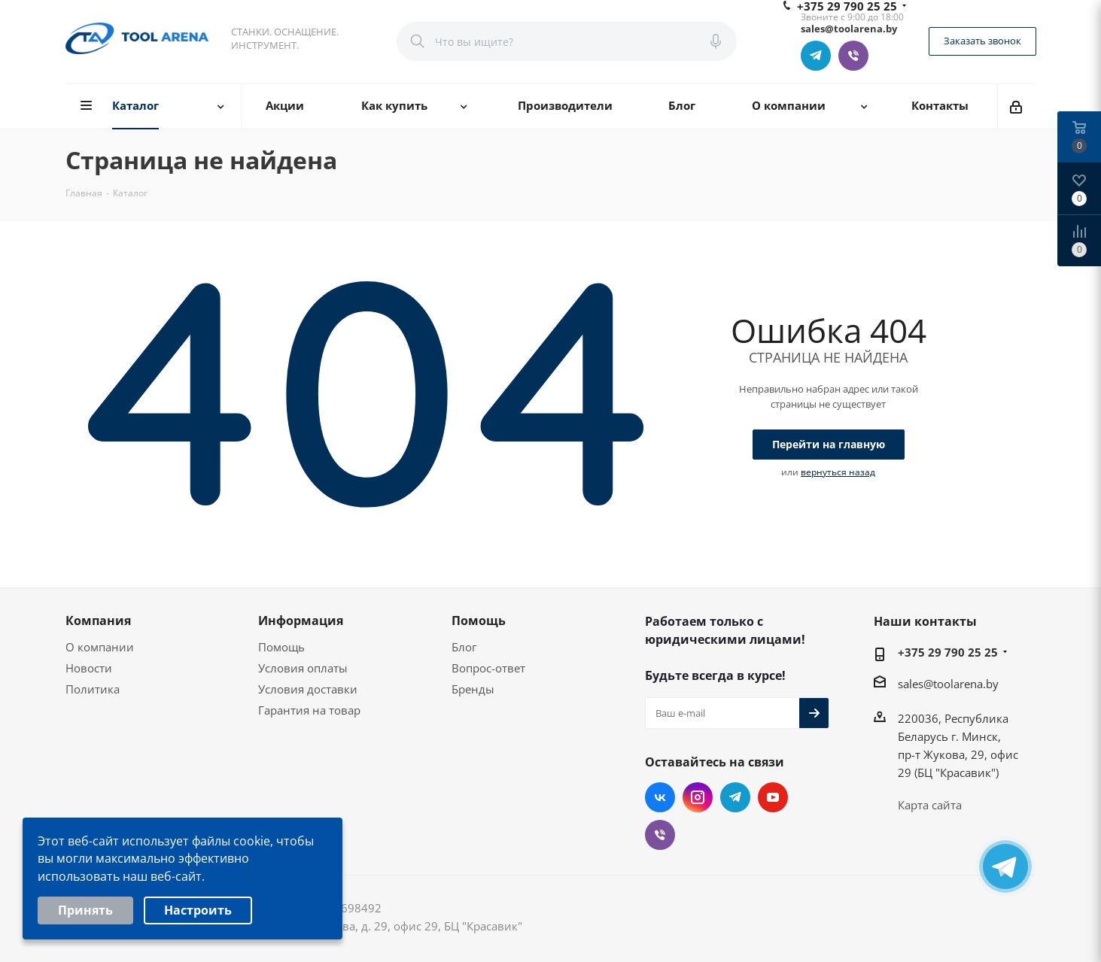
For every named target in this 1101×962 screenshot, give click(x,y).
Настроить (198, 912)
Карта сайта (930, 804)
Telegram (816, 56)
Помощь (281, 646)
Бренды (473, 688)
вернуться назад (838, 472)
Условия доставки (307, 688)
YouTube (773, 797)
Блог (464, 646)
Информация (300, 620)
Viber (853, 56)
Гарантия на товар (309, 710)
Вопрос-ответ (488, 667)
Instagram (698, 797)
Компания (98, 620)
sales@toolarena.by (948, 683)
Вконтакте (660, 797)
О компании (99, 646)
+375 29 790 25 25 (948, 652)
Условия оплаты (303, 667)
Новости (88, 667)
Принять (85, 912)
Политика (92, 688)
